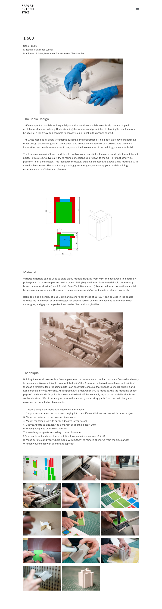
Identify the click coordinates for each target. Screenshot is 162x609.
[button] (137, 9)
